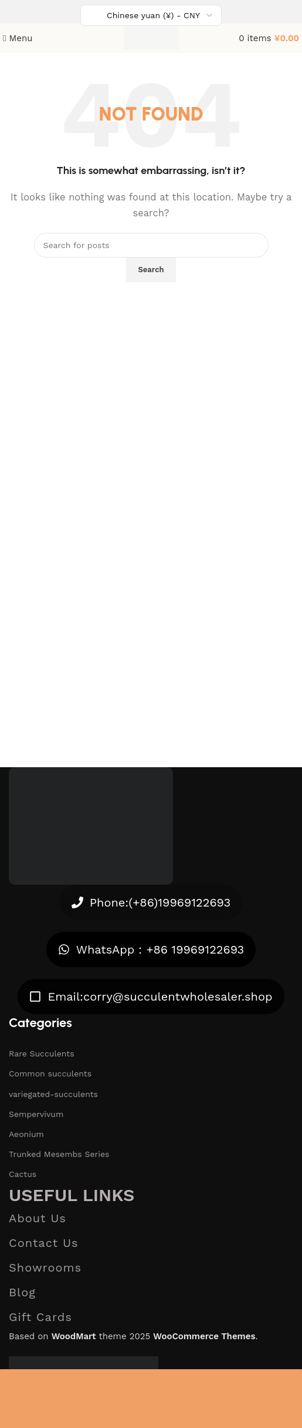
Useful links (71, 1195)
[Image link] (91, 825)
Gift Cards (40, 1317)
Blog (22, 1292)
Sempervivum (36, 1114)
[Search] (151, 245)
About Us (37, 1218)
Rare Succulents (41, 1053)
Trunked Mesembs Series (59, 1154)
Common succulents (50, 1073)
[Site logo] (151, 37)
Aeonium (26, 1134)
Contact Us (44, 1243)
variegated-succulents (53, 1094)
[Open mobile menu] (18, 38)
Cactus (22, 1174)
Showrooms (45, 1267)
